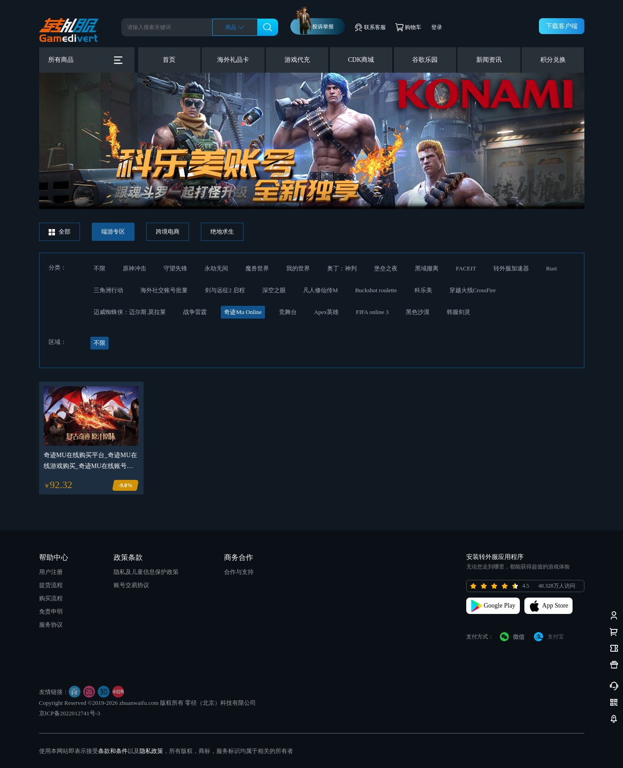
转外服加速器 (511, 268)
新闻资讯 (489, 59)
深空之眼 (274, 290)
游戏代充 (297, 59)
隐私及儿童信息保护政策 (146, 572)
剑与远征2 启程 (225, 290)
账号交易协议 (131, 585)
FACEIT (466, 268)
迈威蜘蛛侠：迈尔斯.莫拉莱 (130, 312)
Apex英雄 (326, 312)
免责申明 (51, 611)
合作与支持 (239, 572)
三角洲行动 (108, 290)
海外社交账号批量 (164, 290)
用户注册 (51, 572)
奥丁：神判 (342, 268)
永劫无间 (216, 268)
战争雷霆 (195, 312)
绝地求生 (222, 231)
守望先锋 (175, 268)
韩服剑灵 (458, 312)
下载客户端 (562, 26)
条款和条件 (113, 751)
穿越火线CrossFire (472, 290)
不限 (99, 268)
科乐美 (423, 290)
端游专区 (113, 231)
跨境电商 (167, 231)
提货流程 (51, 585)
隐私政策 (151, 751)
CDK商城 (361, 59)
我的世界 (298, 268)
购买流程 (51, 598)
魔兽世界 (257, 268)
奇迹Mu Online (243, 312)
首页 (169, 59)
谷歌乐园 (425, 59)
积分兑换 (553, 59)
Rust (551, 268)
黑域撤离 (427, 268)
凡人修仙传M (320, 290)
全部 (59, 231)
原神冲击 (134, 268)
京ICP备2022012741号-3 (69, 713)
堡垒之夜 (386, 268)
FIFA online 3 (372, 312)
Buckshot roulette (376, 290)
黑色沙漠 (417, 312)
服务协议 (51, 624)
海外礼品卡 (233, 59)
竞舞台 (288, 312)
